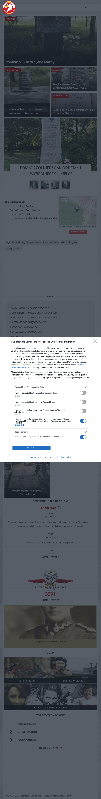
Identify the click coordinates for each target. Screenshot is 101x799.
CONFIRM (31, 448)
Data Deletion (35, 457)
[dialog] (50, 399)
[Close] (95, 342)
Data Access (50, 457)
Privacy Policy (65, 457)
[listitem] (50, 387)
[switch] (83, 393)
